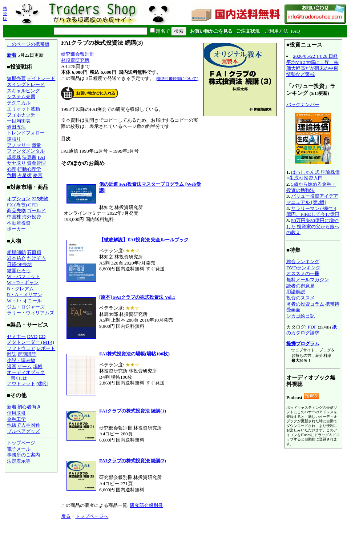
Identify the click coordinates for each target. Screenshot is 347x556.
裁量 (36, 145)
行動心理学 (29, 169)
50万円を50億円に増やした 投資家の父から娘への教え (312, 226)
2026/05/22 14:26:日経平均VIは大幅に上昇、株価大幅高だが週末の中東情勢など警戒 (312, 65)
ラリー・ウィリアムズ (30, 312)
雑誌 (11, 354)
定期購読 (26, 354)
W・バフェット (23, 276)
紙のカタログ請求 (311, 330)
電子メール (19, 449)
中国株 (14, 216)
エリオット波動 (23, 109)
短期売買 (16, 78)
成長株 (14, 157)
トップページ (21, 443)
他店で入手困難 (23, 425)
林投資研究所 (75, 60)
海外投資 (31, 216)
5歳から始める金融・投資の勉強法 (311, 187)
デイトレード (41, 78)
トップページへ (91, 516)
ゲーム (24, 366)
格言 (38, 175)
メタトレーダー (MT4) (30, 342)
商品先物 (16, 210)
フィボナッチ (21, 114)
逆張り (14, 139)
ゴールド (36, 210)
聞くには (19, 378)
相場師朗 (16, 252)
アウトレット (21, 383)
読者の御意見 (300, 286)
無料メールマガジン (307, 279)
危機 (11, 175)
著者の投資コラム (305, 304)
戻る (65, 516)
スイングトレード (26, 84)
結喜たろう (19, 270)
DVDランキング (303, 267)
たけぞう (36, 258)
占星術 (24, 175)
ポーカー (16, 228)
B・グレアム (20, 288)
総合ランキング (302, 261)
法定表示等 (19, 461)
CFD (33, 205)
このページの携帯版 (28, 44)
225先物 (40, 198)
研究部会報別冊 (77, 54)
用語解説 (295, 291)
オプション (19, 198)
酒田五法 (16, 127)
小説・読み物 (21, 360)
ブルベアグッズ (23, 431)
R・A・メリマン (24, 294)
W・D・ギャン (23, 282)
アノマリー (19, 145)
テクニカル (19, 102)
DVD (32, 336)
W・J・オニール (24, 300)
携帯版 (5, 13)
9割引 (42, 383)
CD (42, 336)
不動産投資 (19, 223)
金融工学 (16, 419)
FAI (41, 157)
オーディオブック (26, 372)
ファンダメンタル (26, 151)
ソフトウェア (21, 348)
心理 (11, 169)
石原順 (34, 252)
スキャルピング (23, 90)
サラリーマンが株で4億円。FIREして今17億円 (312, 211)
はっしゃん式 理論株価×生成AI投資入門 (313, 175)
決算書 (29, 157)
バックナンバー (302, 104)
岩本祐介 (16, 258)
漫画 (11, 366)
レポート (45, 348)
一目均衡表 (19, 121)
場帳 (38, 366)
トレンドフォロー (26, 133)
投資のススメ (300, 298)
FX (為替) (17, 205)
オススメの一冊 (302, 273)
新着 (11, 55)
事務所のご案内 (23, 455)
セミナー (16, 336)
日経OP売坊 (19, 264)
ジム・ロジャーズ (26, 307)
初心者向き (29, 407)
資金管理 (36, 163)
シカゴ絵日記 (300, 316)
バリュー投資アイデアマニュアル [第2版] (312, 199)
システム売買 (21, 96)
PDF (312, 327)
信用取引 (16, 413)
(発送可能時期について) (177, 78)
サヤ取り (16, 163)
